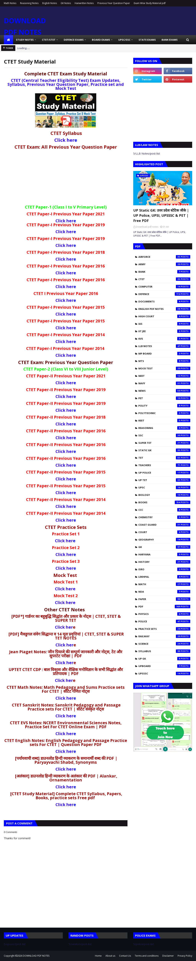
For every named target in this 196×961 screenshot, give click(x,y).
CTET (164, 279)
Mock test (164, 368)
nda (164, 591)
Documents (164, 301)
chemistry (164, 517)
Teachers (164, 465)
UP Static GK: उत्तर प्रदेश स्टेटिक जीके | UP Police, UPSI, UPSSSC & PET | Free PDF (161, 215)
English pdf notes (164, 309)
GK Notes (66, 3)
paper (164, 599)
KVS (164, 338)
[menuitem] (8, 39)
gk (164, 547)
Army (164, 264)
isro (164, 569)
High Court (164, 316)
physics (164, 614)
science (164, 643)
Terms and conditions (146, 955)
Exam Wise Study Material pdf (150, 3)
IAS (164, 323)
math (164, 584)
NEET (164, 376)
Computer (164, 286)
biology (164, 495)
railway (164, 636)
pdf (164, 606)
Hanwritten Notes (84, 3)
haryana (164, 554)
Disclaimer (168, 955)
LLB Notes (164, 346)
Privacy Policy (185, 955)
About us (110, 955)
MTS (164, 361)
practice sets (164, 629)
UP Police (164, 472)
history (164, 562)
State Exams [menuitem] (147, 39)
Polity (164, 405)
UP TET (164, 480)
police (164, 621)
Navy (164, 383)
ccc (164, 510)
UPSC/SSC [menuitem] (124, 39)
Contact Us (125, 955)
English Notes (49, 3)
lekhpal (164, 576)
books (164, 502)
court (164, 532)
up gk (164, 658)
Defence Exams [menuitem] (74, 39)
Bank (164, 271)
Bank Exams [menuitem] (170, 39)
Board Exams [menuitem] (101, 39)
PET (164, 398)
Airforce (164, 257)
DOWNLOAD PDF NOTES (36, 955)
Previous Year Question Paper (113, 3)
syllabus (164, 651)
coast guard (164, 524)
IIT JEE (164, 331)
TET (164, 457)
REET (164, 420)
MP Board (164, 353)
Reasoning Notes (29, 3)
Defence (164, 294)
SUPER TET (164, 443)
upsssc (164, 673)
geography (164, 539)
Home (98, 955)
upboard (164, 666)
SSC (164, 435)
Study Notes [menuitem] (25, 39)
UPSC (164, 487)
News (164, 390)
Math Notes (10, 3)
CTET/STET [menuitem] (49, 39)
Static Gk (164, 450)
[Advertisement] (65, 178)
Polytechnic (164, 413)
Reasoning (164, 428)
